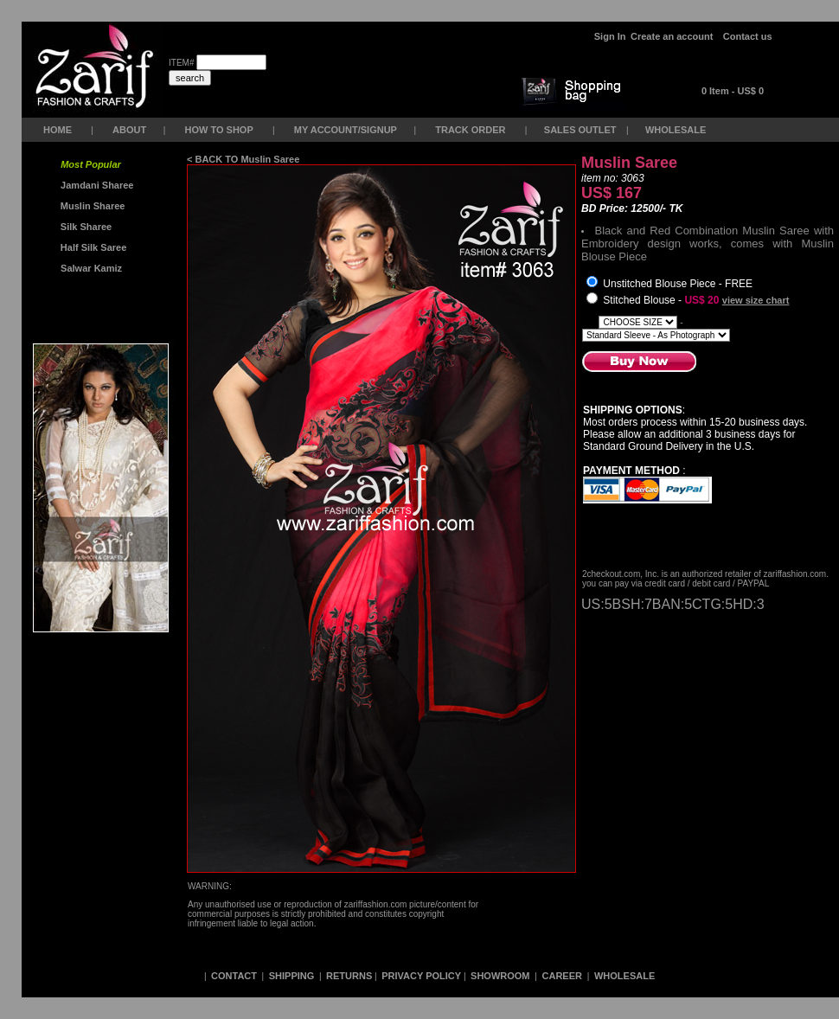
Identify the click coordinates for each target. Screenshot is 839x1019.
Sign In (610, 36)
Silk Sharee (85, 226)
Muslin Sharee (91, 206)
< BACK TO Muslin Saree (243, 159)
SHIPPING (292, 976)
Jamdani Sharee (94, 185)
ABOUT (129, 130)
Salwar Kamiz (88, 268)
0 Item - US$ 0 (732, 91)
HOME (57, 130)
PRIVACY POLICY (421, 976)
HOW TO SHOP (218, 130)
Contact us (747, 36)
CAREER (564, 976)
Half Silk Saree (92, 247)
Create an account (673, 36)
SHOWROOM (502, 976)
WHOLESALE (676, 130)
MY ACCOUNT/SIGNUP (345, 130)
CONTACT (234, 976)
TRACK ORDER (470, 130)
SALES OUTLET (581, 130)
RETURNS (349, 976)
